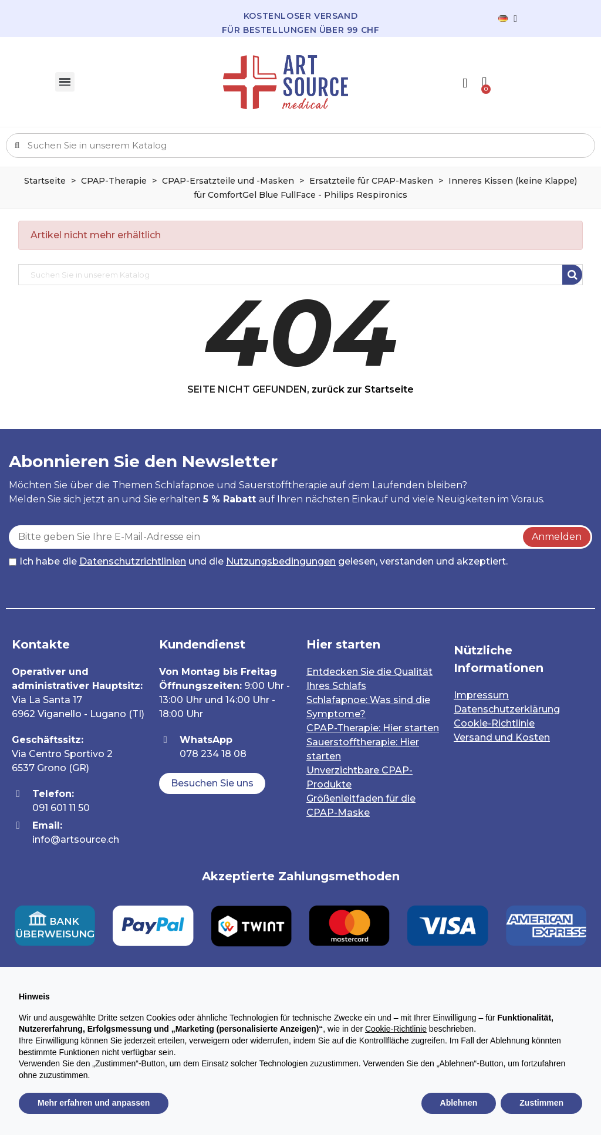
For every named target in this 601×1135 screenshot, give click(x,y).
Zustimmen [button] (541, 1102)
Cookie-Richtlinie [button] (396, 1028)
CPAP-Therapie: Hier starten (372, 728)
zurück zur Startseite (363, 389)
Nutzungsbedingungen (281, 561)
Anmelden (557, 536)
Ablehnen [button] (459, 1102)
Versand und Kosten (502, 737)
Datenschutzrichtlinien (132, 561)
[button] (212, 783)
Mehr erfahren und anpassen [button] (94, 1102)
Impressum (481, 695)
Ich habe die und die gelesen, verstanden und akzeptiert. (258, 561)
